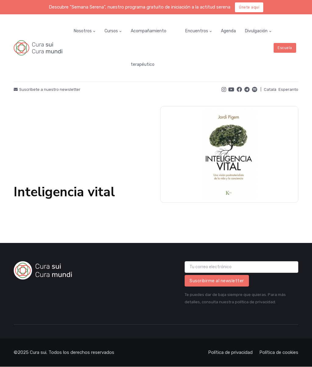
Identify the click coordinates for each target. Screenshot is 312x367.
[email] (241, 267)
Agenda (228, 31)
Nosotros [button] (83, 31)
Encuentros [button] (196, 31)
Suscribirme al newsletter (217, 280)
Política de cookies (278, 352)
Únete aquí (249, 7)
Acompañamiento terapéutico (148, 47)
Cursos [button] (111, 31)
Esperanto (288, 89)
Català (270, 89)
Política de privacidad (230, 352)
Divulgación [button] (256, 31)
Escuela (285, 48)
